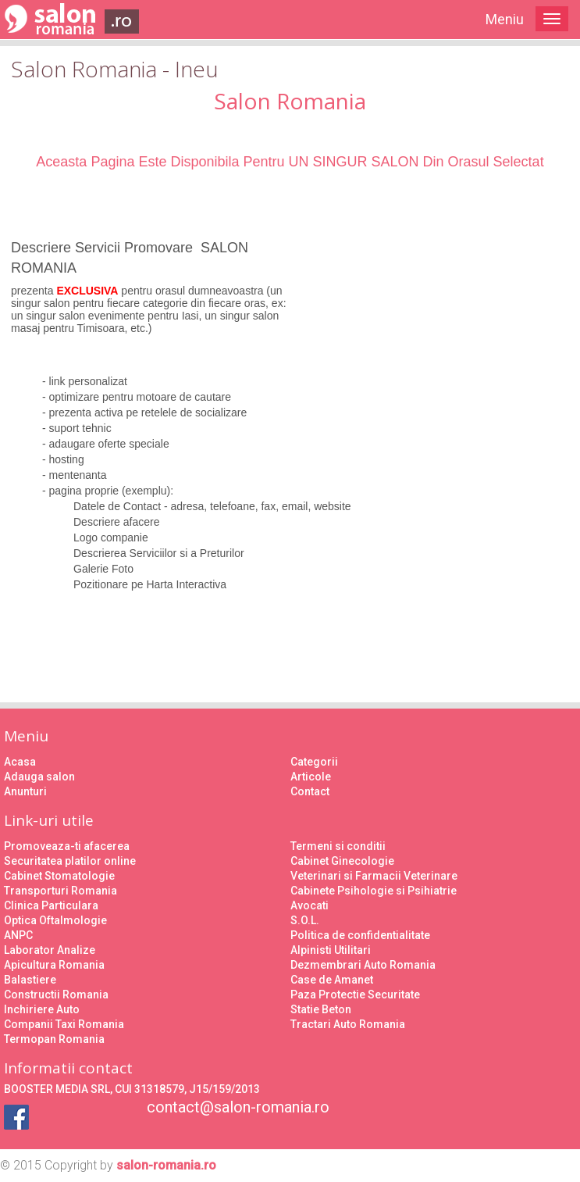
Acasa (20, 761)
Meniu (505, 19)
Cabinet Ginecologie (342, 860)
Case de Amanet (331, 979)
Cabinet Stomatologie (59, 875)
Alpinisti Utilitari (330, 950)
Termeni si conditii (338, 846)
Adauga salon (39, 776)
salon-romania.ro (166, 1165)
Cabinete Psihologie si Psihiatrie (373, 890)
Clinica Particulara (51, 905)
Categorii (314, 761)
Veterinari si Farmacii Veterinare (373, 875)
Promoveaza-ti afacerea (67, 846)
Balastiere (30, 979)
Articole (310, 776)
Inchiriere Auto (42, 1009)
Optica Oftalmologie (55, 920)
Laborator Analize (49, 950)
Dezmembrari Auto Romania (363, 964)
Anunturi (25, 791)
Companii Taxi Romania (64, 1024)
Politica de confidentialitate (360, 935)
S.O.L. (304, 920)
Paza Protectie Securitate (355, 994)
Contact (309, 791)
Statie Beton (320, 1009)
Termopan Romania (54, 1039)
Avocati (309, 905)
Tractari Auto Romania (347, 1024)
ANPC (18, 935)
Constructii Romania (56, 994)
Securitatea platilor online (70, 860)
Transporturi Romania (60, 890)
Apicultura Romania (54, 964)
